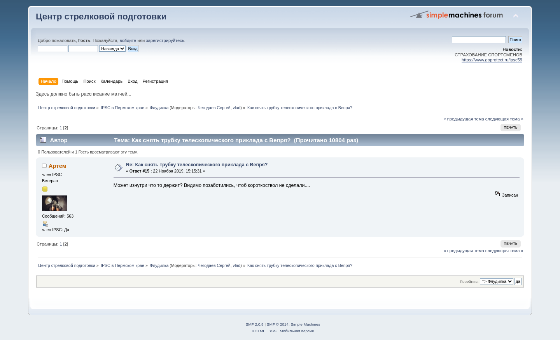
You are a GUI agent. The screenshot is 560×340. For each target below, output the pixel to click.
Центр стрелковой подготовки (101, 16)
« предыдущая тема (463, 119)
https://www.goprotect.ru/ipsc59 (492, 60)
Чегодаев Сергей (214, 107)
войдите (128, 40)
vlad (237, 107)
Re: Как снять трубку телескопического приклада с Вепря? (197, 164)
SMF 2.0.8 (255, 324)
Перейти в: (469, 281)
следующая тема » (504, 119)
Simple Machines (305, 324)
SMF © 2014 (278, 324)
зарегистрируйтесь (165, 40)
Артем (57, 165)
